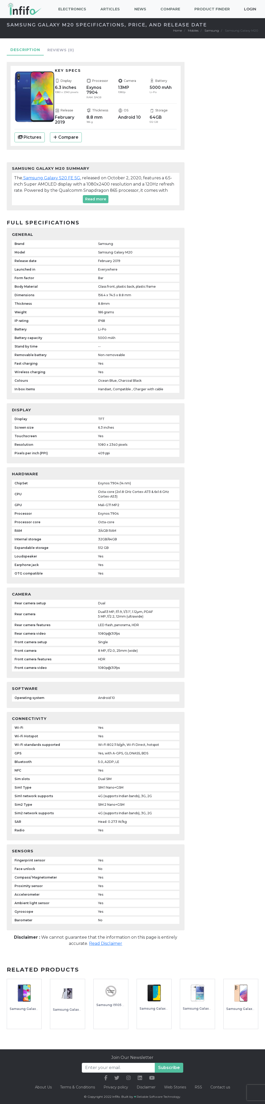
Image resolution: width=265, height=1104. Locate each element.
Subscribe (169, 1067)
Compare (65, 137)
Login (250, 9)
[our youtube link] (152, 1077)
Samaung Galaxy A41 (27, 1008)
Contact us (221, 1087)
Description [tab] (25, 49)
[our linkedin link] (140, 1077)
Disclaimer (147, 1087)
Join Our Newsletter (132, 1057)
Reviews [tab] (60, 49)
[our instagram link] (128, 1077)
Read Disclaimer (105, 943)
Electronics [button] (72, 9)
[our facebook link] (105, 1077)
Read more (95, 198)
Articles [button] (110, 9)
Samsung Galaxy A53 (243, 1008)
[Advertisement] (229, 138)
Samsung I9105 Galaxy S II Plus (122, 1005)
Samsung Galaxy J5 (199, 1008)
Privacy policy (115, 1087)
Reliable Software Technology (158, 1096)
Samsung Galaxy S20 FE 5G (51, 177)
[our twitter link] (116, 1077)
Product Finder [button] (212, 9)
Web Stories (175, 1087)
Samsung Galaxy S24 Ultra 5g (77, 1009)
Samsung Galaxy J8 (155, 1008)
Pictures (29, 137)
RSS (199, 1087)
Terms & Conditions (77, 1087)
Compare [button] (170, 9)
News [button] (140, 9)
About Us (42, 1087)
